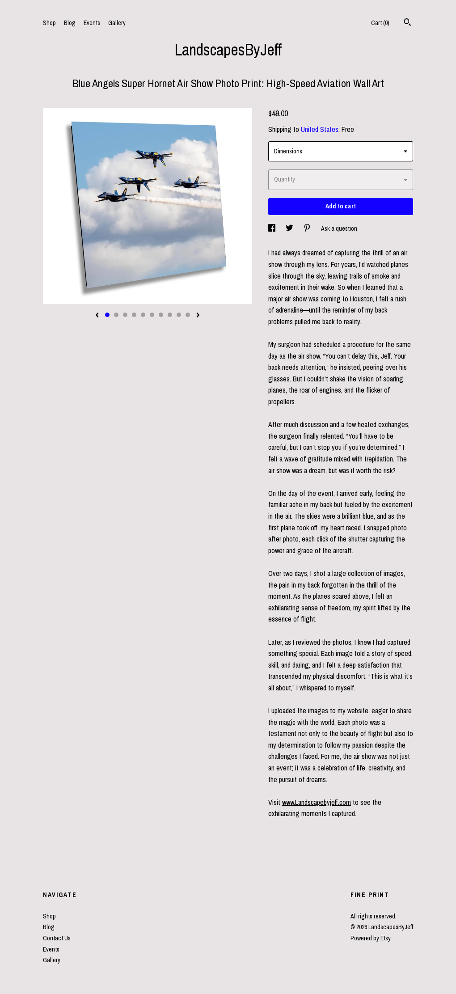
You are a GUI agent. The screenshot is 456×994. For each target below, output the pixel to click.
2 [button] (116, 315)
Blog (70, 23)
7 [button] (161, 315)
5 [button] (143, 315)
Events (92, 23)
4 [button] (134, 315)
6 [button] (152, 315)
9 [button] (179, 315)
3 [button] (125, 315)
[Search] (407, 23)
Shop (49, 23)
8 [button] (170, 315)
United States (319, 129)
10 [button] (188, 315)
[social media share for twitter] (290, 228)
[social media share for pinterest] (308, 228)
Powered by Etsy (370, 938)
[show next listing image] (198, 316)
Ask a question (339, 228)
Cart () (380, 23)
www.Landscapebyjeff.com (316, 802)
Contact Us (57, 938)
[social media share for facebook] (272, 228)
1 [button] (107, 315)
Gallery (117, 23)
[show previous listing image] (97, 316)
